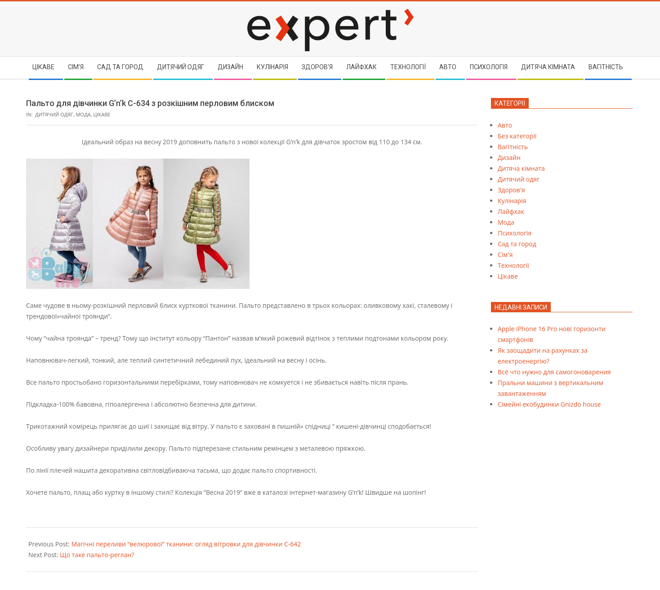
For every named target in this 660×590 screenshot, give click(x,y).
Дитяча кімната (521, 168)
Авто (505, 125)
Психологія (514, 233)
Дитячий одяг (54, 114)
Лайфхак (511, 211)
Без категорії (517, 136)
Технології (513, 265)
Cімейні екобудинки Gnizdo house (549, 404)
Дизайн (509, 157)
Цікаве (101, 114)
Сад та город (517, 244)
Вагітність (513, 146)
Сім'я (505, 254)
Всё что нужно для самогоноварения (554, 372)
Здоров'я (511, 190)
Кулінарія (512, 200)
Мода (83, 114)
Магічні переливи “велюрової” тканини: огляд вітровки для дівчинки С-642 (186, 544)
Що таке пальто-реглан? (97, 554)
